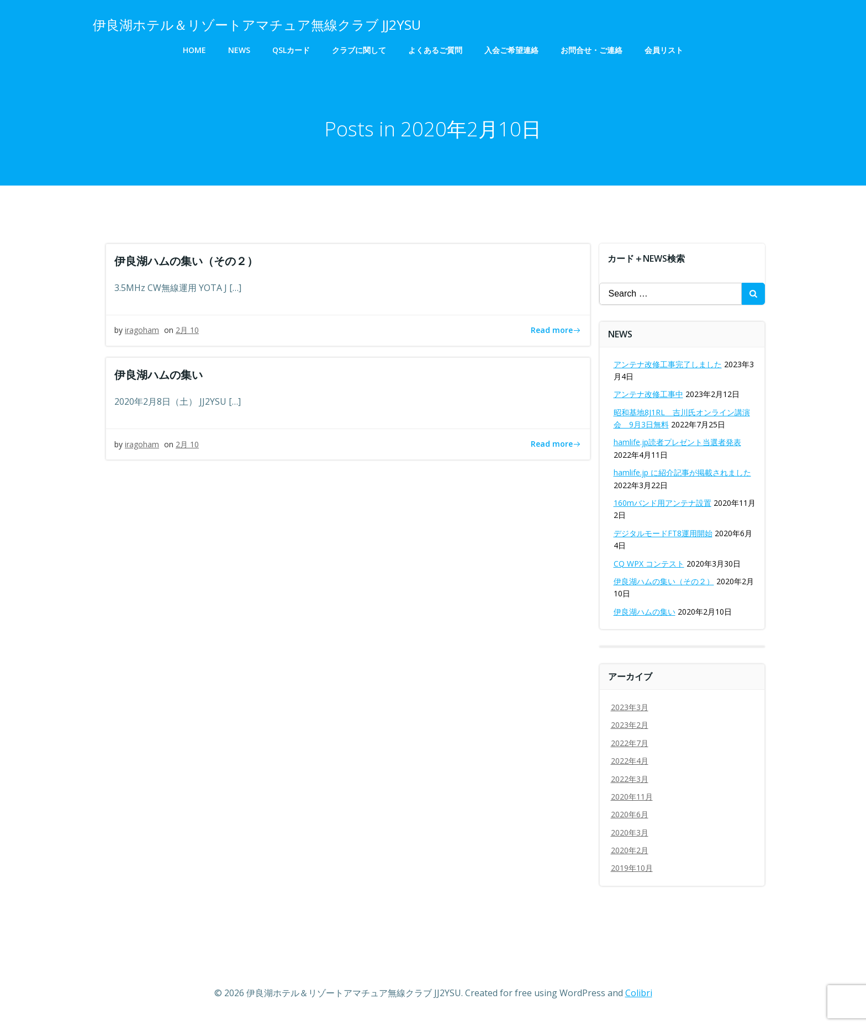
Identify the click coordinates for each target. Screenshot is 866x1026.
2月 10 (187, 330)
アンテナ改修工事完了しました (668, 364)
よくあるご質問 (435, 50)
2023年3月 (629, 707)
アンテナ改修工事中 (648, 394)
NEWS (239, 50)
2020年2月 (629, 850)
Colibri (638, 993)
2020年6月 (629, 814)
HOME (194, 50)
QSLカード (291, 50)
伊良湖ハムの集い (644, 611)
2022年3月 (629, 779)
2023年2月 (629, 725)
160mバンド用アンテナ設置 (662, 503)
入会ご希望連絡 (511, 50)
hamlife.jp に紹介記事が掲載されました (682, 472)
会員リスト (664, 50)
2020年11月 (632, 796)
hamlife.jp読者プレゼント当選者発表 (677, 442)
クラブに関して (359, 50)
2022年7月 (629, 743)
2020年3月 (629, 832)
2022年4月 (629, 760)
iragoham (142, 330)
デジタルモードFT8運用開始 (663, 533)
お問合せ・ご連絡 (591, 50)
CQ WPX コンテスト (649, 563)
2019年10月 (632, 868)
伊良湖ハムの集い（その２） (664, 581)
